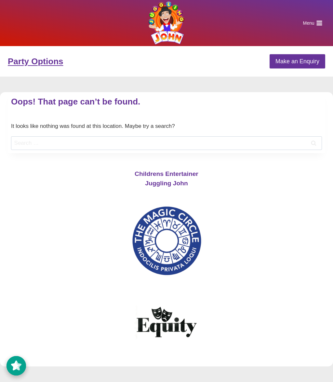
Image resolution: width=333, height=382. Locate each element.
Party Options (35, 61)
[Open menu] (312, 23)
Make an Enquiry (297, 61)
